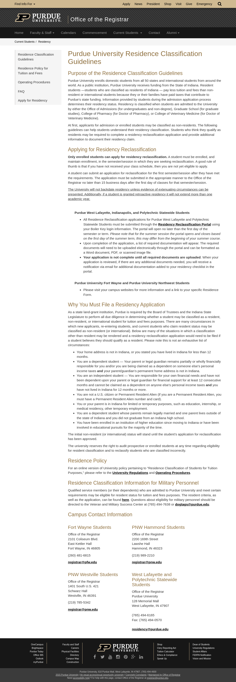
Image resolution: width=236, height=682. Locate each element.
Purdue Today (37, 651)
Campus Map (72, 658)
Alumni (172, 33)
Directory (74, 655)
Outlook (39, 658)
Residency (44, 41)
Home (19, 33)
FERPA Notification (202, 655)
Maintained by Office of (164, 675)
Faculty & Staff (42, 33)
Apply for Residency (32, 100)
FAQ (21, 91)
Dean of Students (201, 644)
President (153, 4)
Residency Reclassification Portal (184, 224)
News (138, 4)
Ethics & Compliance (167, 655)
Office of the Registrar (99, 19)
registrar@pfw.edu (82, 562)
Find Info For (25, 4)
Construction (73, 662)
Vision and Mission (202, 658)
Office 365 (38, 655)
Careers (75, 648)
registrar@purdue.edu (157, 678)
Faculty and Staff (70, 644)
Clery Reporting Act (166, 648)
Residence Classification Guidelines (36, 57)
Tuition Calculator (165, 651)
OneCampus (37, 644)
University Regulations (130, 473)
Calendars (68, 33)
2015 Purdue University (67, 675)
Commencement (94, 33)
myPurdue (38, 662)
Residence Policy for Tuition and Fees (33, 70)
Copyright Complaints (136, 675)
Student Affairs (200, 651)
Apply (126, 4)
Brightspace (37, 648)
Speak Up (162, 658)
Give (189, 4)
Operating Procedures (173, 473)
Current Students (127, 33)
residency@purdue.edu (150, 629)
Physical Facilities (70, 651)
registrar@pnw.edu (147, 562)
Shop (167, 4)
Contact (154, 33)
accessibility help (81, 678)
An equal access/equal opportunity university (102, 675)
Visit (178, 4)
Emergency (204, 4)
